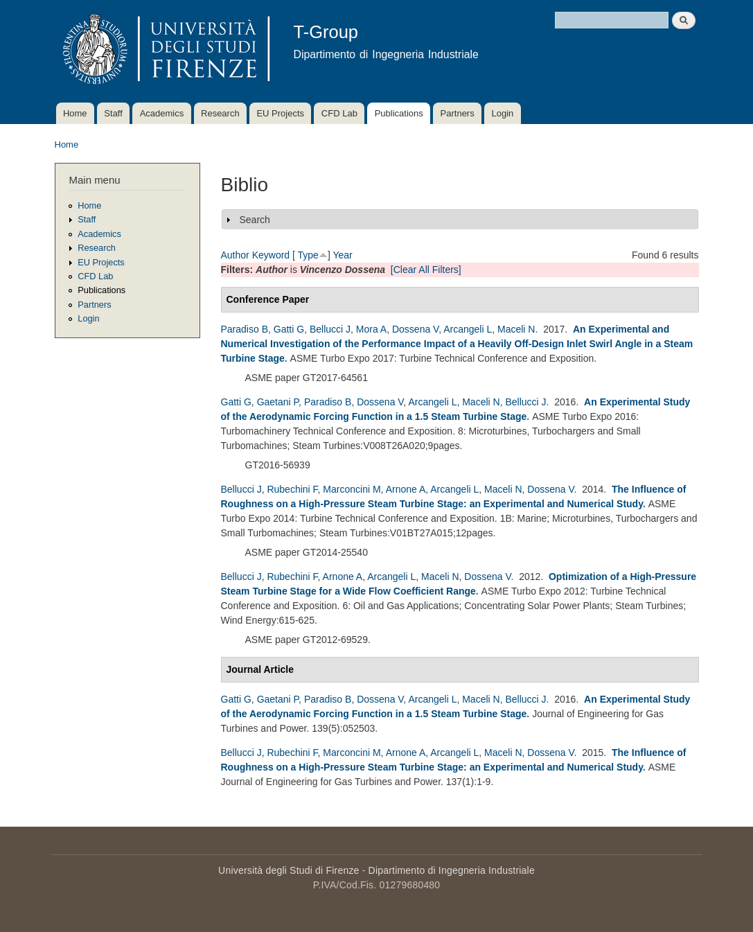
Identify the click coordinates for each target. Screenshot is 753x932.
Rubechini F (292, 489)
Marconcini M (351, 489)
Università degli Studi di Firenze (288, 870)
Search (255, 219)
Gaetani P (278, 401)
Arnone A (406, 489)
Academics (162, 113)
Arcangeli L (467, 329)
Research (220, 113)
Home (75, 113)
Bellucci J (330, 329)
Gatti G (289, 329)
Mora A (371, 329)
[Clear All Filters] (426, 269)
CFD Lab (339, 113)
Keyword (271, 255)
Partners (458, 113)
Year (342, 255)
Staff (113, 113)
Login (502, 113)
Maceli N (516, 329)
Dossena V (415, 329)
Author (235, 255)
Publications (399, 113)
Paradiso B (244, 329)
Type (308, 255)
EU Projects (280, 113)
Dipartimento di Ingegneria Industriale (452, 870)
